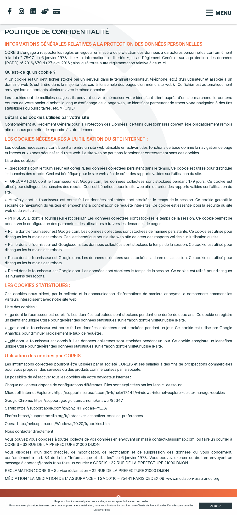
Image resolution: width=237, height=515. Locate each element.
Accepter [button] (215, 505)
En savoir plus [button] (101, 509)
